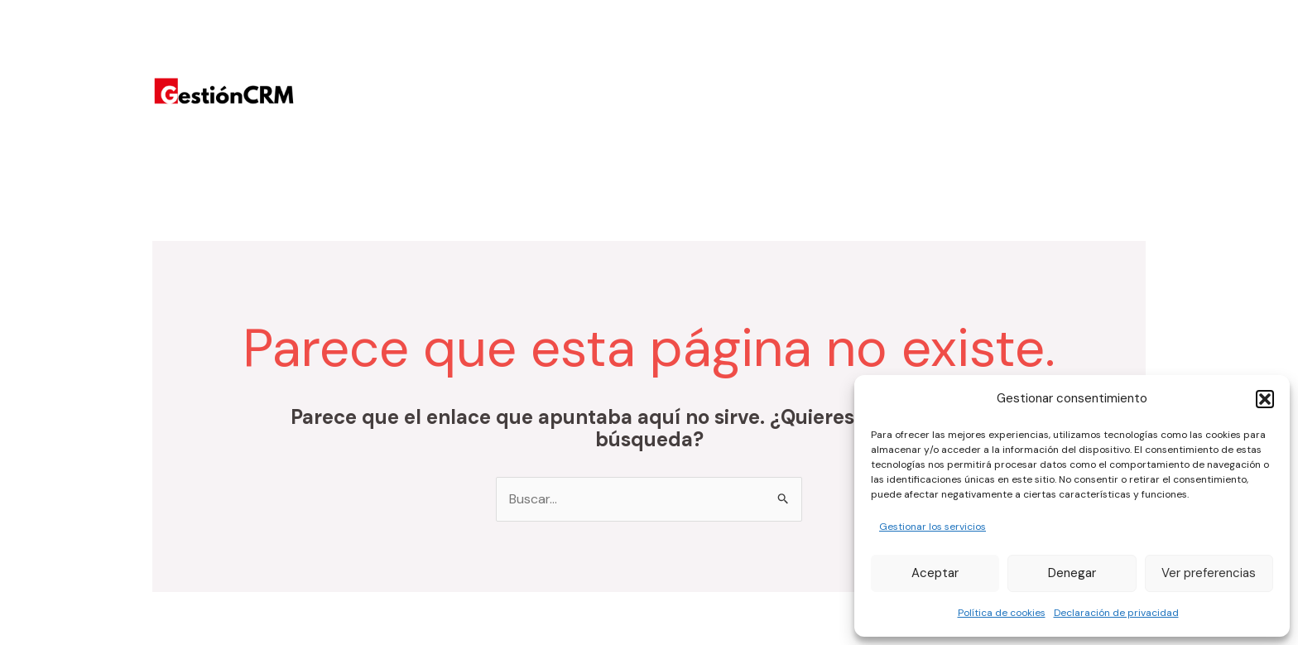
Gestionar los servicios (932, 526)
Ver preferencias (1208, 573)
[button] (1265, 399)
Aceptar (935, 573)
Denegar (1072, 573)
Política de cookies (1002, 612)
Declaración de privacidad (1116, 612)
